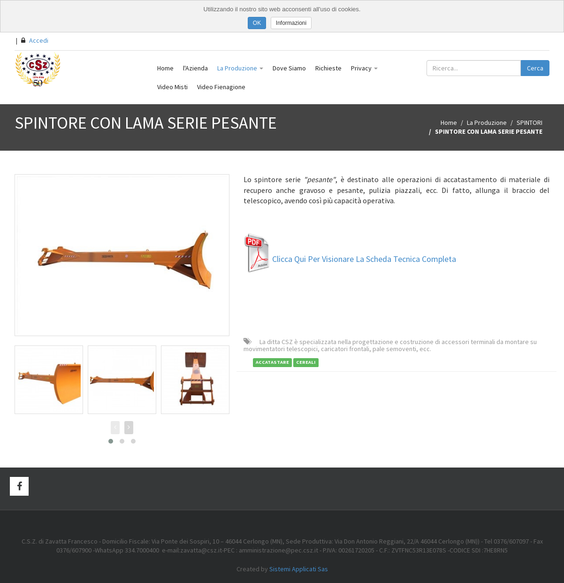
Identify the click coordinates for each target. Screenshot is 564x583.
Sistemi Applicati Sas (298, 569)
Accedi (34, 40)
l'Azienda (195, 68)
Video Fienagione (221, 87)
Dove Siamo (289, 68)
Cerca (535, 68)
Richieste (328, 68)
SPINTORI (529, 122)
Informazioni (291, 23)
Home (165, 68)
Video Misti (172, 87)
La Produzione (240, 68)
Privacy (364, 68)
